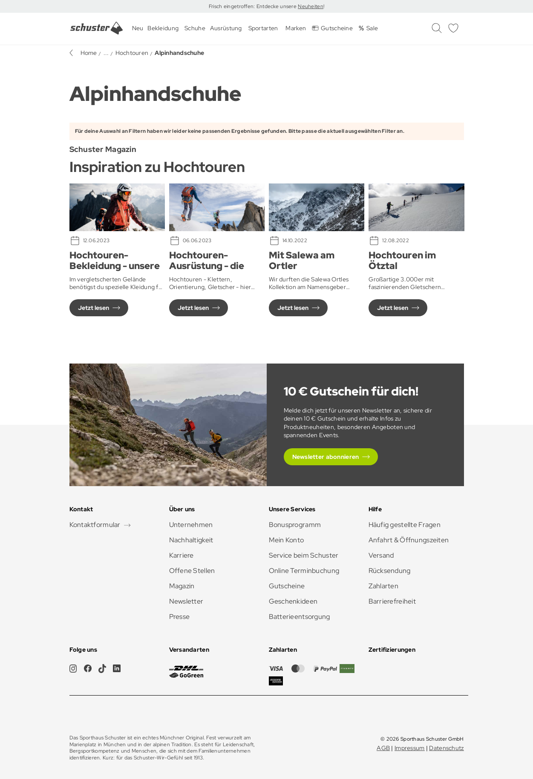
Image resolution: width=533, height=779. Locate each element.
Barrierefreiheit (392, 601)
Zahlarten (384, 585)
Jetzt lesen (93, 308)
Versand (381, 555)
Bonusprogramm (295, 524)
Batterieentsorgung (299, 616)
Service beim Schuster (304, 555)
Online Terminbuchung (304, 570)
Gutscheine (287, 585)
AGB (383, 748)
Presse (179, 616)
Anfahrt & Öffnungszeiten (409, 540)
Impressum (410, 748)
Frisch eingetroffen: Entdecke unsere (253, 6)
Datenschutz (446, 748)
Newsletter (186, 601)
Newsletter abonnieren (325, 457)
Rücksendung (390, 570)
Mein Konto (286, 540)
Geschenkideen (293, 601)
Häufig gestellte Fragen (405, 524)
